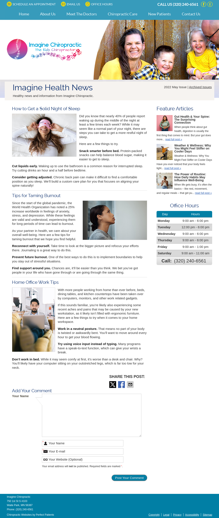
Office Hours (98, 4)
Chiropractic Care (122, 14)
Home (24, 14)
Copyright (154, 514)
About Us (48, 14)
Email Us (70, 4)
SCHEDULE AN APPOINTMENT (31, 4)
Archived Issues (200, 87)
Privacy (177, 514)
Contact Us (191, 14)
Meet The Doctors (82, 14)
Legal (166, 514)
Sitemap (207, 514)
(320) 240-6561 (185, 4)
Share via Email (131, 384)
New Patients (159, 14)
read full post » (173, 139)
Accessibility (192, 514)
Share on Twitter (113, 384)
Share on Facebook (122, 384)
